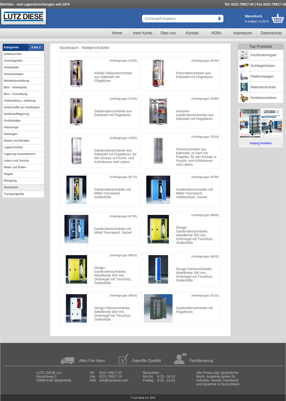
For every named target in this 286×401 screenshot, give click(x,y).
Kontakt (192, 33)
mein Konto (142, 33)
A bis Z (36, 47)
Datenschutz (271, 33)
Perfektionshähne (263, 98)
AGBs (216, 33)
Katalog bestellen (261, 143)
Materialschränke (263, 87)
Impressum (242, 33)
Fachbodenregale (263, 55)
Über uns (168, 33)
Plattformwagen (262, 76)
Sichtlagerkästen (263, 66)
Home (117, 33)
